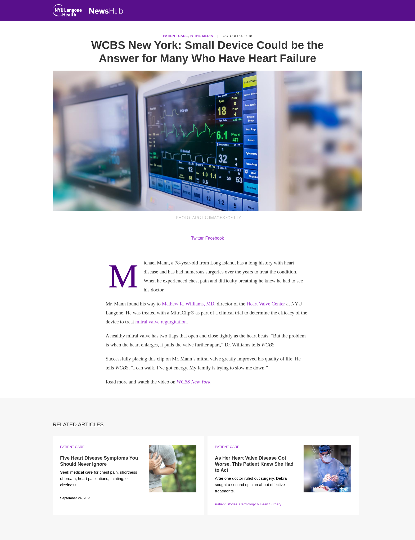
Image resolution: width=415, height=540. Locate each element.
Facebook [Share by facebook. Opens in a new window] (214, 238)
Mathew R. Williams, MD (188, 303)
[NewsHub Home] (106, 11)
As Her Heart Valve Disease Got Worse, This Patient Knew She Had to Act (254, 464)
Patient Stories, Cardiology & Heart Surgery (248, 504)
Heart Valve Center (265, 303)
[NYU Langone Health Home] (67, 11)
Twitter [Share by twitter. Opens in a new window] (197, 238)
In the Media (201, 36)
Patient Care (175, 36)
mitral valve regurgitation (161, 321)
